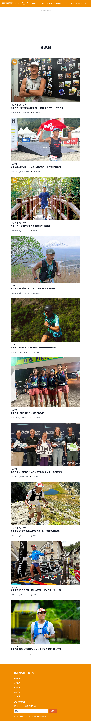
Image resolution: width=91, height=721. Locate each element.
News (17, 3)
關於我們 (17, 679)
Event (72, 3)
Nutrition (57, 3)
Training (34, 3)
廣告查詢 (17, 696)
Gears (42, 3)
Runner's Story (25, 3)
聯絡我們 (17, 683)
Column (79, 3)
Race (65, 3)
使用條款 (17, 692)
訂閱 (52, 711)
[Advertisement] (46, 25)
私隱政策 (17, 687)
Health (49, 3)
